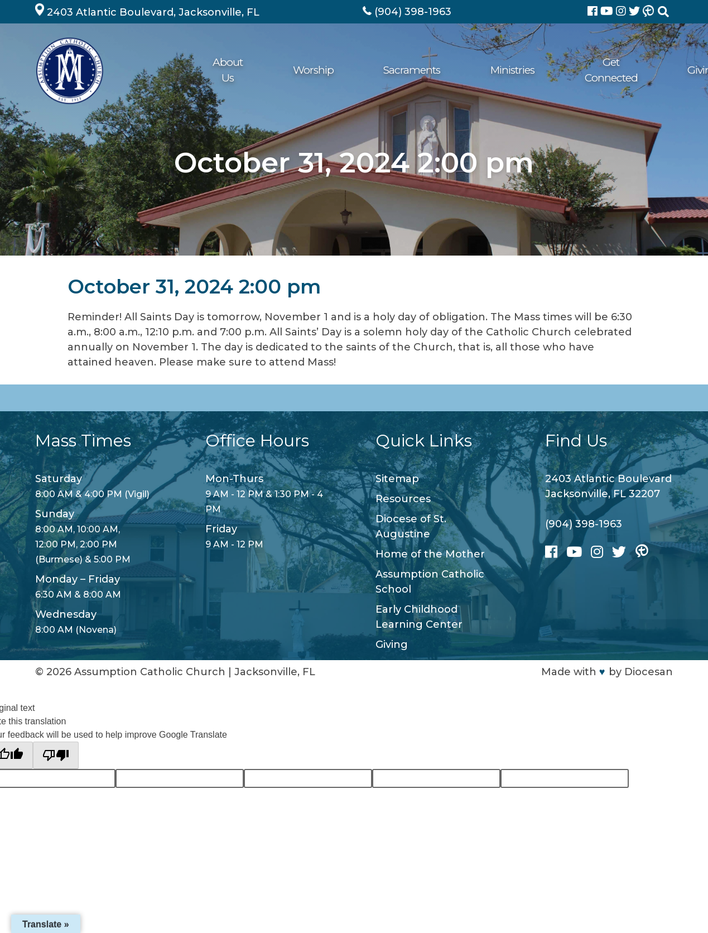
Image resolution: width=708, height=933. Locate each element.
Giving (523, 70)
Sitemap (397, 479)
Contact (647, 70)
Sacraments (320, 70)
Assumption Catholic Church (149, 672)
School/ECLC (583, 70)
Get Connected (458, 70)
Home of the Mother (430, 554)
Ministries (385, 70)
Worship (257, 70)
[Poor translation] (56, 755)
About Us (199, 70)
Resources (403, 499)
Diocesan (648, 672)
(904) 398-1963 (583, 524)
